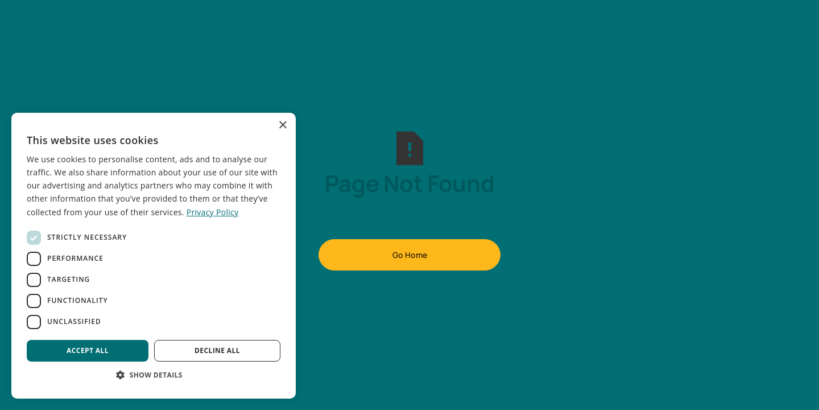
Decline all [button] (217, 350)
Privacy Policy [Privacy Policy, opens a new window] (213, 212)
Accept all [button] (88, 350)
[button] (153, 374)
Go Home (409, 254)
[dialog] (153, 256)
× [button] (282, 125)
